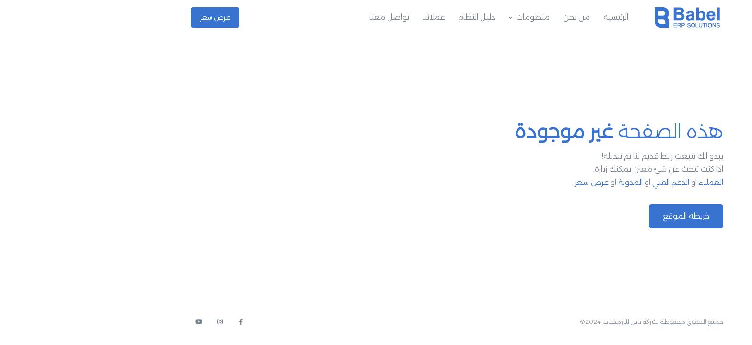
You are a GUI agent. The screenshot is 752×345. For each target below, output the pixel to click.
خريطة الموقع (605, 215)
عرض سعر (134, 17)
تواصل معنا (308, 17)
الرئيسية (534, 17)
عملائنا (352, 17)
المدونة (549, 182)
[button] (728, 319)
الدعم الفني (589, 182)
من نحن (495, 17)
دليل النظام (395, 17)
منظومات (452, 17)
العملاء (630, 182)
